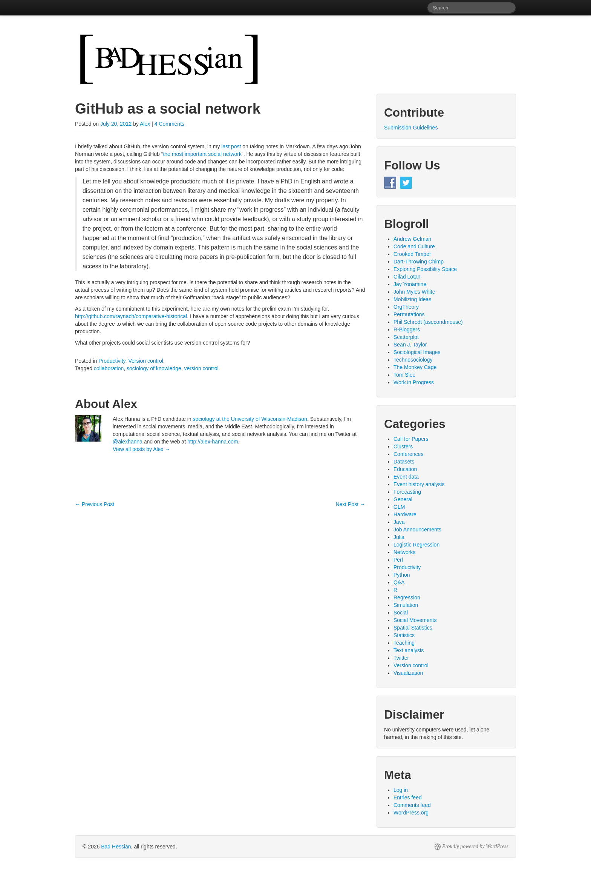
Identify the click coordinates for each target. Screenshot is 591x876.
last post (231, 146)
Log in (400, 790)
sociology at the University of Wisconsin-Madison (250, 419)
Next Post (350, 504)
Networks (404, 552)
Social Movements (414, 620)
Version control (145, 361)
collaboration (109, 368)
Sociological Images (417, 352)
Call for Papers (411, 439)
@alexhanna (127, 442)
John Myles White (414, 292)
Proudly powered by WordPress (475, 846)
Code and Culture (414, 246)
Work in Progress (413, 382)
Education (405, 469)
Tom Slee (404, 375)
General (402, 499)
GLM (399, 507)
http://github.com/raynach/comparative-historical (131, 316)
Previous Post (94, 504)
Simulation (405, 605)
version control (201, 368)
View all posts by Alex (141, 449)
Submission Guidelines (411, 128)
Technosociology (413, 360)
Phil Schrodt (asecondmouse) (428, 322)
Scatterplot (406, 337)
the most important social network (202, 154)
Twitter (401, 658)
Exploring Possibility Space (425, 269)
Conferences (408, 454)
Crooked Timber (412, 254)
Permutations (408, 314)
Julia (398, 537)
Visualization (408, 673)
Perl (398, 560)
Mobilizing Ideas (412, 299)
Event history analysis (418, 484)
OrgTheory (406, 307)
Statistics (404, 635)
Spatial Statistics (412, 628)
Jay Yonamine (409, 284)
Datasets (403, 462)
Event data (406, 477)
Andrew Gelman (412, 239)
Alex (145, 124)
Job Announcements (417, 530)
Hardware (404, 514)
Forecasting (407, 492)
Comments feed (412, 805)
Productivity (111, 361)
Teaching (404, 643)
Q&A (399, 582)
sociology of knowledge (154, 368)
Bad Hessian (116, 847)
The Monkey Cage (414, 367)
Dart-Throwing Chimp (418, 262)
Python (401, 575)
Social (400, 613)
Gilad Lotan (407, 277)
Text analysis (408, 650)
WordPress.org (411, 813)
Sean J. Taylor (410, 345)
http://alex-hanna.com (212, 442)
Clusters (403, 446)
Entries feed (407, 797)
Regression (406, 597)
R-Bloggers (406, 329)
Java (399, 522)
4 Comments (169, 124)
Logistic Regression (416, 545)
